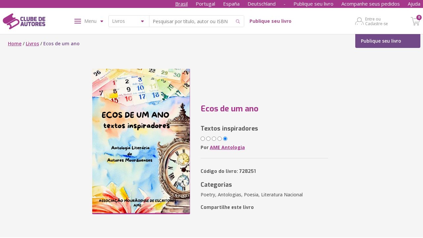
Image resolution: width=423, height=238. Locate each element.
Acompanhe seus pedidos (370, 3)
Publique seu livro (313, 3)
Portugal (205, 3)
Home (14, 43)
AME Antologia (227, 147)
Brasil (181, 3)
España (231, 3)
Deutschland (262, 3)
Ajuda (414, 3)
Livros (32, 43)
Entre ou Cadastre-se (376, 21)
